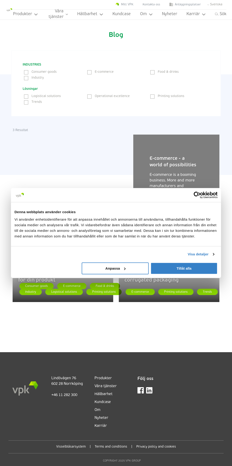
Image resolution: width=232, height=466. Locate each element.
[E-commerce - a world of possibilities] (73, 181)
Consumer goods (40, 72)
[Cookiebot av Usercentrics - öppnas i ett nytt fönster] (197, 194)
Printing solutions (167, 96)
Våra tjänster (58, 14)
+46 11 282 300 (64, 395)
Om (146, 14)
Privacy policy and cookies (156, 447)
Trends (33, 102)
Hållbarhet (90, 14)
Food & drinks (164, 72)
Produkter (25, 14)
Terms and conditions (111, 447)
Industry (34, 78)
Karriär (196, 14)
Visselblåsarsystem (71, 447)
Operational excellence (108, 96)
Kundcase (121, 14)
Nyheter (169, 14)
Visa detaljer (198, 254)
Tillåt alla (183, 268)
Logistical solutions (42, 96)
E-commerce (100, 72)
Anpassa (115, 268)
